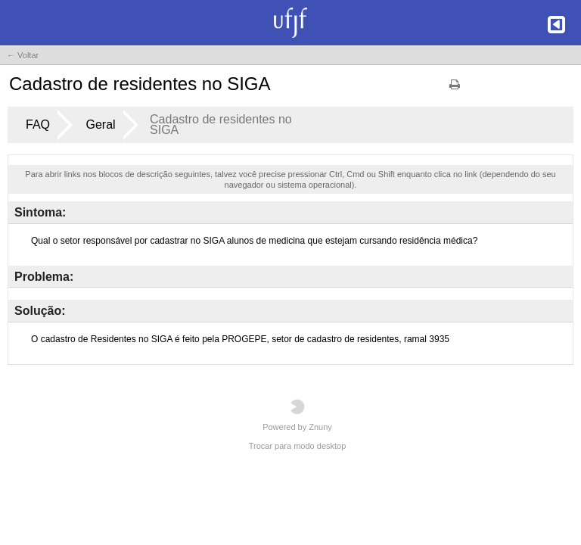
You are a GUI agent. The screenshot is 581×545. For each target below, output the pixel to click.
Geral (100, 124)
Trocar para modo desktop (297, 445)
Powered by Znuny (297, 415)
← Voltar (23, 55)
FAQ (38, 124)
